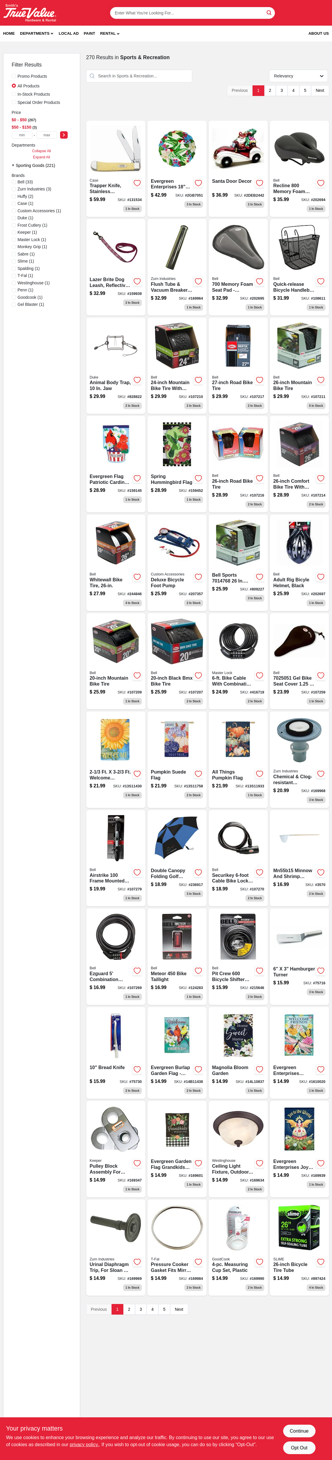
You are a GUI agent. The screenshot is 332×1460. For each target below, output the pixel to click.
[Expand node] (14, 165)
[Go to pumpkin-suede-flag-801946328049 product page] (177, 759)
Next (320, 90)
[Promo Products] (14, 76)
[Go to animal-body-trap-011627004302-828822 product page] (115, 366)
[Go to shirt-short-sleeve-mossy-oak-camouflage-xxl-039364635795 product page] (177, 1149)
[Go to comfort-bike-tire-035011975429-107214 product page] (299, 464)
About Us (318, 33)
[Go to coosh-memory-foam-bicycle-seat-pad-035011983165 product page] (238, 267)
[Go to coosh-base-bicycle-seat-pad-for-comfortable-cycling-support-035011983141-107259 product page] (299, 661)
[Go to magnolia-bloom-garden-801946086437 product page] (238, 1053)
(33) (25, 182)
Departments (34, 33)
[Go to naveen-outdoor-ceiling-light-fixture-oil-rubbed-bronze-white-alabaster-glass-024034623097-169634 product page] (238, 1149)
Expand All (41, 157)
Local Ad (69, 33)
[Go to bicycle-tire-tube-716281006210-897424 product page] (299, 1247)
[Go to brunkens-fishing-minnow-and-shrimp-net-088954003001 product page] (299, 858)
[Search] (269, 12)
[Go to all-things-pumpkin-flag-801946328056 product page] (238, 759)
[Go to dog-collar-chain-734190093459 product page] (177, 464)
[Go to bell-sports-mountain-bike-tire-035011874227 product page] (238, 563)
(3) (34, 189)
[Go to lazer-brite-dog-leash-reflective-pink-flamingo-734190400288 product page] (115, 267)
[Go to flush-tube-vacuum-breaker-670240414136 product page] (177, 267)
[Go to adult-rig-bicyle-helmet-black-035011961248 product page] (299, 563)
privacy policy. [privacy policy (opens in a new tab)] (84, 1444)
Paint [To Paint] (89, 33)
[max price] (46, 135)
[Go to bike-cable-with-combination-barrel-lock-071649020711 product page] (238, 661)
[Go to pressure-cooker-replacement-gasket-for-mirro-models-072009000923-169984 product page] (177, 1247)
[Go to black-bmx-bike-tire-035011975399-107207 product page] (177, 661)
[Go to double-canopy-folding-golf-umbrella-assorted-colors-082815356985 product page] (177, 858)
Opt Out (299, 1447)
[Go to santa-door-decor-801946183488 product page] (238, 169)
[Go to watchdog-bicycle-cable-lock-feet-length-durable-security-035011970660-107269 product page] (115, 956)
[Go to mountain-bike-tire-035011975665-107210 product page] (177, 366)
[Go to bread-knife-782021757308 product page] (115, 1053)
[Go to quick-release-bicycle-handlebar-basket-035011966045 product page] (299, 267)
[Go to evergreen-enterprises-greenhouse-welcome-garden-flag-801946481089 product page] (299, 1053)
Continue (299, 1431)
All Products (29, 85)
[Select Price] (64, 135)
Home (9, 33)
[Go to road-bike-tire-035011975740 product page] (238, 366)
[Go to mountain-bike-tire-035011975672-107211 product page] (299, 366)
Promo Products (32, 76)
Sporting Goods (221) (35, 165)
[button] (109, 33)
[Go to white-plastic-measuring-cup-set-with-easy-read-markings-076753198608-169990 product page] (238, 1247)
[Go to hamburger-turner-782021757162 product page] (299, 956)
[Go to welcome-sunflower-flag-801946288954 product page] (115, 759)
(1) (26, 203)
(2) (25, 196)
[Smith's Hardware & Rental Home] (29, 12)
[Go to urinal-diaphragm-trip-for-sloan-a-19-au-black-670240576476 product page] (115, 1247)
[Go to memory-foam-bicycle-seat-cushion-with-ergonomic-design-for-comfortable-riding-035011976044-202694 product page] (299, 169)
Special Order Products (39, 102)
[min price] (22, 135)
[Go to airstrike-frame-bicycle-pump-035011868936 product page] (115, 858)
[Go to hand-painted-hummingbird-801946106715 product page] (177, 169)
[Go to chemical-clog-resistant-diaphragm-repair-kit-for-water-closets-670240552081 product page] (299, 759)
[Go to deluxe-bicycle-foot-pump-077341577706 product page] (177, 563)
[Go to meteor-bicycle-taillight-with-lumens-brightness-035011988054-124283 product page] (177, 956)
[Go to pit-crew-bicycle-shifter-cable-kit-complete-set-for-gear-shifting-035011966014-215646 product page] (238, 956)
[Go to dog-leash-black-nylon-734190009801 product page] (115, 464)
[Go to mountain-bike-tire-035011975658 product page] (115, 661)
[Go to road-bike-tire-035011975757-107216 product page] (238, 464)
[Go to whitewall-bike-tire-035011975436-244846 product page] (115, 563)
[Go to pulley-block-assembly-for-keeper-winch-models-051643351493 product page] (115, 1149)
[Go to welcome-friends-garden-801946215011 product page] (177, 1053)
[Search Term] (192, 13)
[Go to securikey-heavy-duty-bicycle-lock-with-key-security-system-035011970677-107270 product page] (238, 858)
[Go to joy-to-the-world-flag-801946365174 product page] (299, 1149)
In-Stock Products (34, 94)
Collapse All (41, 151)
